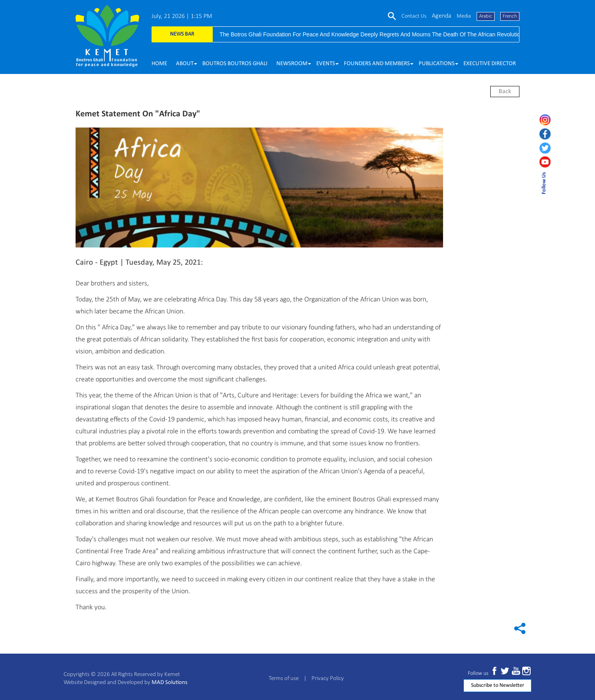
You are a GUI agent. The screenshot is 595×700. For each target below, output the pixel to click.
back (505, 91)
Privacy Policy (327, 679)
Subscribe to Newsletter (497, 685)
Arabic (485, 16)
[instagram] (547, 120)
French (510, 16)
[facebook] (547, 134)
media (464, 16)
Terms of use (284, 679)
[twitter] (547, 148)
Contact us (413, 16)
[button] (185, 64)
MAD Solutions (170, 683)
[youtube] (547, 162)
